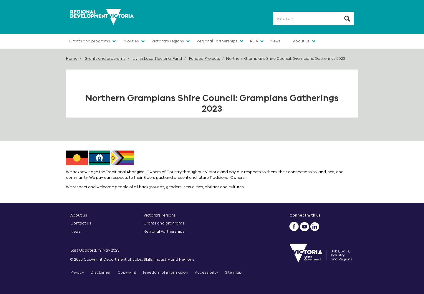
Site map (233, 272)
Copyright (126, 272)
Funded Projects (204, 58)
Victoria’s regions (159, 215)
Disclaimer (101, 272)
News (275, 41)
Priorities (130, 41)
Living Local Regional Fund (157, 58)
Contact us (80, 223)
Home (71, 58)
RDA (254, 41)
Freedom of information (165, 272)
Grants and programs (89, 41)
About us (301, 41)
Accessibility (206, 272)
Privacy (77, 272)
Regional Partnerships (217, 41)
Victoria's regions (167, 41)
